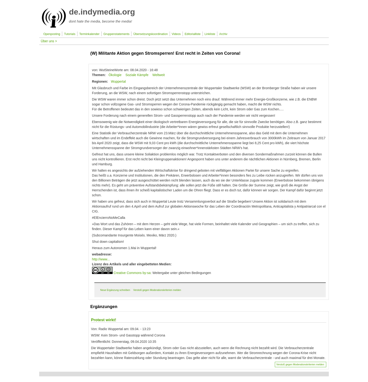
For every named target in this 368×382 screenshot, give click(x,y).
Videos (176, 34)
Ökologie (114, 75)
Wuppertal (118, 81)
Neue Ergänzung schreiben (115, 290)
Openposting (51, 34)
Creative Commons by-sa (132, 273)
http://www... (101, 259)
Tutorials (69, 34)
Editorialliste (193, 34)
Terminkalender (89, 34)
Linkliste (210, 34)
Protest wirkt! (103, 320)
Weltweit (158, 75)
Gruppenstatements (117, 34)
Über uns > (49, 41)
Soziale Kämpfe (136, 75)
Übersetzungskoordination (150, 34)
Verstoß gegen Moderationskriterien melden (157, 290)
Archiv (223, 34)
